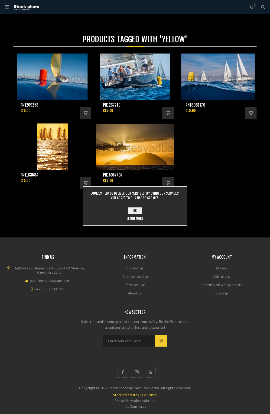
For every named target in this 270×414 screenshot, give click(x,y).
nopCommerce (135, 406)
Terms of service (135, 276)
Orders (221, 268)
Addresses (221, 276)
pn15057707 (113, 175)
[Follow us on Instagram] (136, 372)
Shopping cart (254, 5)
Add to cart (85, 113)
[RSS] (150, 372)
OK (135, 211)
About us (135, 293)
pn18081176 (195, 105)
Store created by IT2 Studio (135, 395)
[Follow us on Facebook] (122, 372)
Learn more (135, 218)
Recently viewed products (221, 285)
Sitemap (221, 293)
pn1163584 (29, 175)
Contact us (134, 268)
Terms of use (135, 285)
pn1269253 (29, 105)
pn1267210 (111, 105)
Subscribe (161, 341)
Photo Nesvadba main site (135, 400)
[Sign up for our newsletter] (129, 341)
